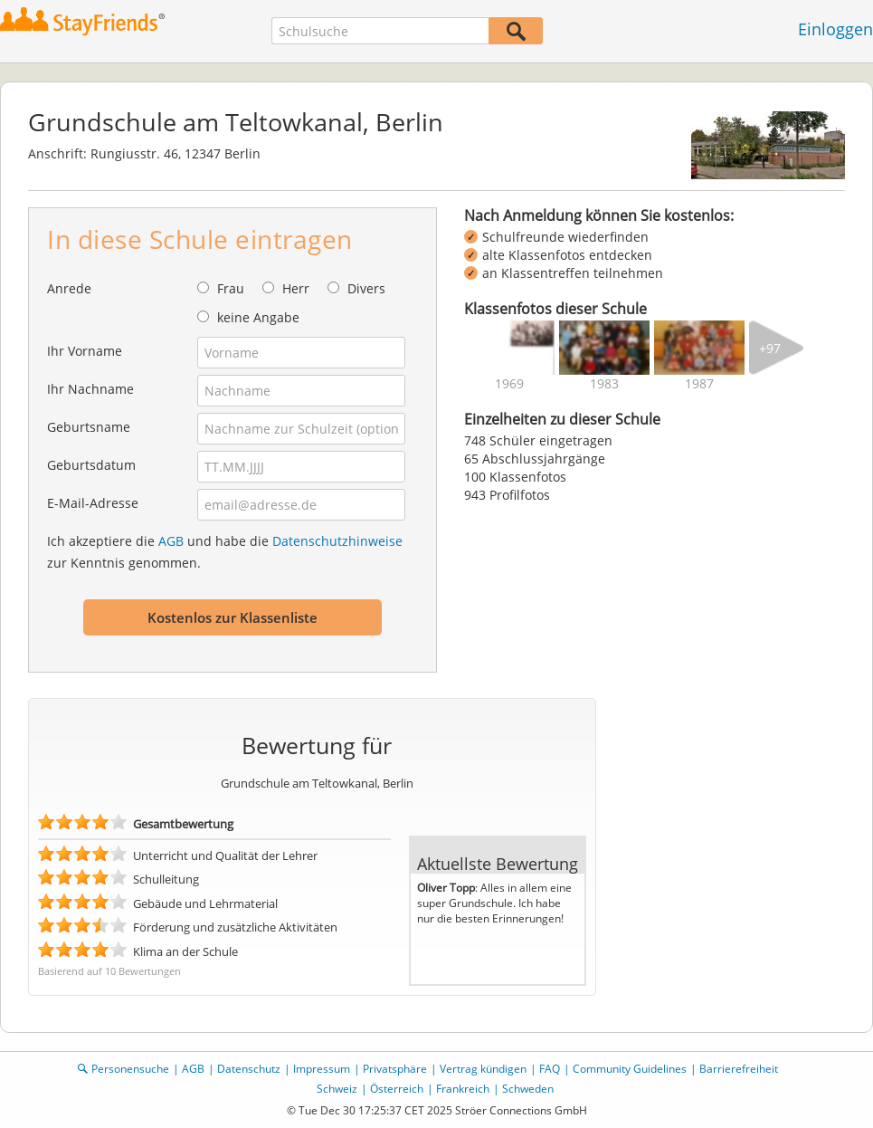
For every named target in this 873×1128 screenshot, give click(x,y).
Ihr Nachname (90, 388)
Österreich (396, 1088)
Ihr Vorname (84, 350)
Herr (295, 288)
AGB (171, 541)
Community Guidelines (630, 1068)
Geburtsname (88, 426)
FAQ (549, 1068)
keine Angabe (258, 317)
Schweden (528, 1088)
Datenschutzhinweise (337, 541)
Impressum (321, 1068)
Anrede (69, 288)
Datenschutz (248, 1068)
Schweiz (337, 1088)
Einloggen (835, 29)
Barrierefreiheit (738, 1068)
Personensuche (130, 1068)
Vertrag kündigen (483, 1068)
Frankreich (462, 1088)
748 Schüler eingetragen (538, 440)
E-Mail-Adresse (92, 502)
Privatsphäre (395, 1068)
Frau (230, 288)
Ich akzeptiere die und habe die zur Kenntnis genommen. (225, 551)
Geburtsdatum (91, 464)
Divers (366, 288)
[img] (509, 347)
